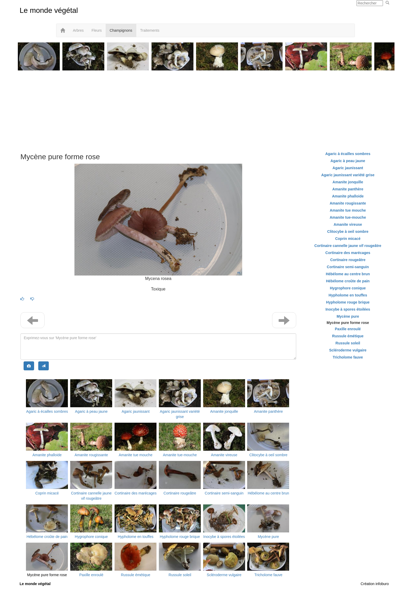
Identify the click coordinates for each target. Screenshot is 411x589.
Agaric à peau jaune (91, 411)
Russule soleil (180, 575)
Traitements (149, 30)
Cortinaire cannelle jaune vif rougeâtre (347, 246)
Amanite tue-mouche (180, 455)
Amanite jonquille (224, 411)
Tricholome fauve (268, 575)
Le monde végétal (49, 10)
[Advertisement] (205, 108)
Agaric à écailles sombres (47, 411)
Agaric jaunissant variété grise (347, 175)
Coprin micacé (47, 493)
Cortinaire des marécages (135, 493)
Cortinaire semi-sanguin (224, 493)
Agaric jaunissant (136, 411)
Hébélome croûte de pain (46, 537)
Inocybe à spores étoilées (224, 537)
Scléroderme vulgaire (224, 575)
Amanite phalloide (47, 455)
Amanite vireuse (224, 455)
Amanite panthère (268, 411)
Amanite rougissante (91, 455)
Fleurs (96, 30)
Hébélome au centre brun (268, 493)
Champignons (121, 30)
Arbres (78, 30)
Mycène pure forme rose (47, 575)
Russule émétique (135, 575)
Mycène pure (268, 537)
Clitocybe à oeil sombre (268, 455)
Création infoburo (375, 584)
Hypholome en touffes (135, 537)
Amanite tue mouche (135, 455)
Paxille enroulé (91, 575)
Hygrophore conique (91, 537)
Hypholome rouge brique (180, 537)
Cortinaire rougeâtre (180, 493)
